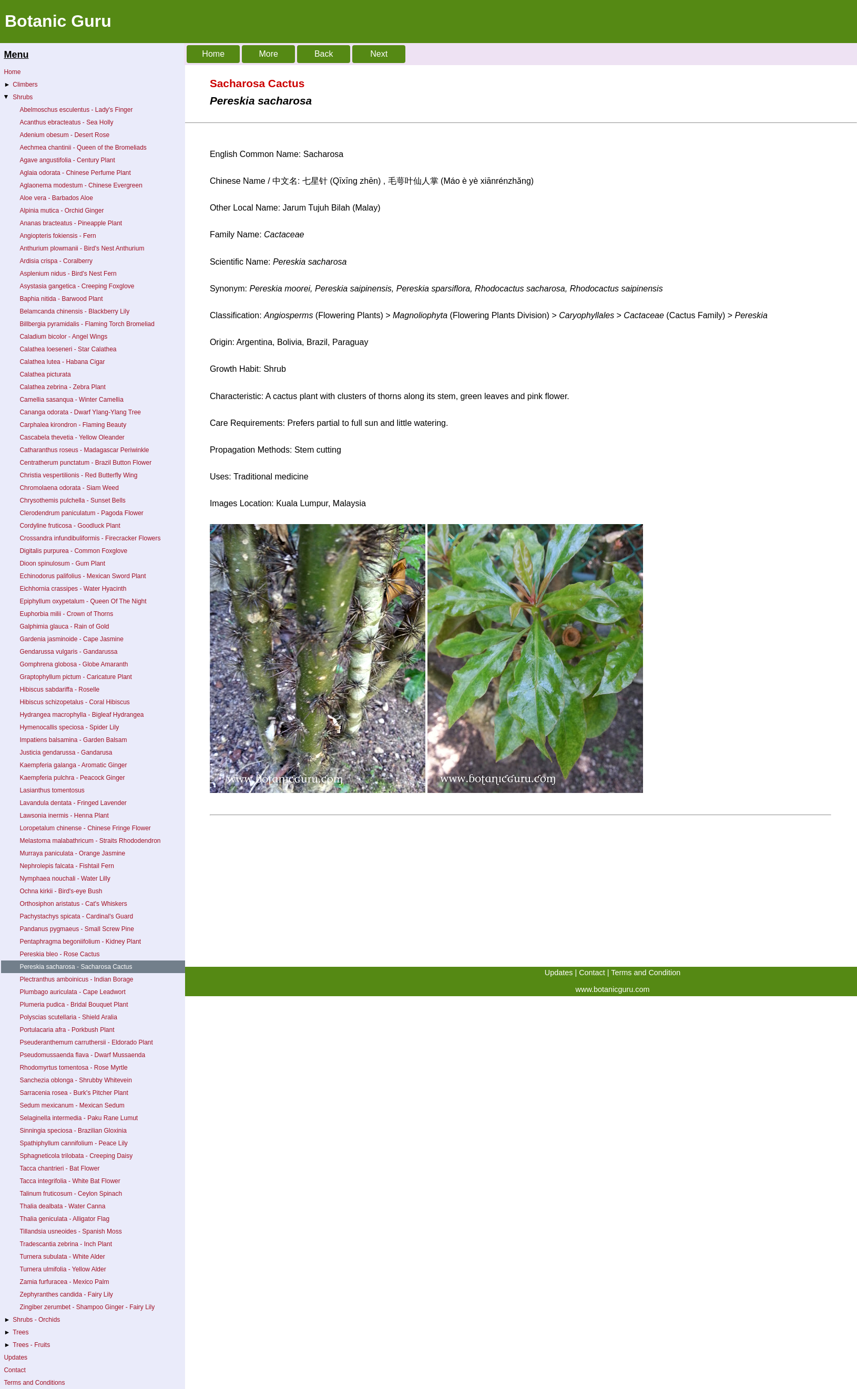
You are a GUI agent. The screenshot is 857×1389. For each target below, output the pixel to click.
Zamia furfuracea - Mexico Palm (64, 1282)
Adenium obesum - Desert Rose (64, 135)
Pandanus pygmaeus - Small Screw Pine (76, 929)
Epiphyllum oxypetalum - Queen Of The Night (82, 601)
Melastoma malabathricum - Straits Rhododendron (89, 840)
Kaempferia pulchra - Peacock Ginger (72, 777)
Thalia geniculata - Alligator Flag (64, 1219)
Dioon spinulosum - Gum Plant (62, 563)
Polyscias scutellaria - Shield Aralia (68, 1017)
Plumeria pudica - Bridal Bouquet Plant (73, 1004)
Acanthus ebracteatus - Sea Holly (66, 122)
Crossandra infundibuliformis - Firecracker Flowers (89, 538)
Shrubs (18, 97)
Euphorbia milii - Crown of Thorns (66, 614)
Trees (16, 1332)
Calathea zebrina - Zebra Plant (62, 387)
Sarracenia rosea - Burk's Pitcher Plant (73, 1092)
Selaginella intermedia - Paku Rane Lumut (78, 1118)
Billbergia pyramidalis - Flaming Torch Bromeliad (87, 324)
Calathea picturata (44, 374)
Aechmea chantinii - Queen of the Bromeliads (82, 147)
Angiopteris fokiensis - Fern (57, 235)
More (268, 53)
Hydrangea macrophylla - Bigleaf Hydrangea (81, 714)
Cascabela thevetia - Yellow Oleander (71, 437)
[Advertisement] (428, 893)
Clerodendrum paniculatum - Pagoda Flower (81, 513)
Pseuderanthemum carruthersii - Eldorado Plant (85, 1042)
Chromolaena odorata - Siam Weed (69, 488)
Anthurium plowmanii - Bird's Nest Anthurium (81, 248)
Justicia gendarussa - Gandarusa (65, 752)
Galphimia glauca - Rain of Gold (64, 626)
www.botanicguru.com (613, 989)
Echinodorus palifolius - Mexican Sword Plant (82, 576)
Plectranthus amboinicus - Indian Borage (76, 979)
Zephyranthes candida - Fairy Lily (66, 1294)
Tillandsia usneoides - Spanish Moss (70, 1231)
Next (378, 53)
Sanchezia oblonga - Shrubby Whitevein (75, 1080)
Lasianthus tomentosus (51, 790)
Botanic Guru (58, 21)
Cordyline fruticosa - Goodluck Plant (69, 525)
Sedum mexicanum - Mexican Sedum (71, 1105)
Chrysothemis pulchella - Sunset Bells (72, 500)
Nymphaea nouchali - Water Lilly (64, 878)
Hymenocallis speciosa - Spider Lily (69, 727)
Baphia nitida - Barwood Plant (61, 298)
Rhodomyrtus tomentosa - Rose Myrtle (73, 1067)
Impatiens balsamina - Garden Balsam (73, 740)
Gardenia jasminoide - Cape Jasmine (71, 639)
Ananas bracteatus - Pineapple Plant (70, 223)
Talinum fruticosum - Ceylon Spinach (70, 1193)
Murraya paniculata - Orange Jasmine (72, 853)
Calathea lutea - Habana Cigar (62, 361)
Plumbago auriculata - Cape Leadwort (72, 992)
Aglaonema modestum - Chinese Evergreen (80, 185)
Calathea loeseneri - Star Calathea (67, 349)
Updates (15, 1357)
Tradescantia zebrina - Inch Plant (65, 1244)
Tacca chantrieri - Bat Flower (59, 1168)
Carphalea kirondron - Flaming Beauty (72, 425)
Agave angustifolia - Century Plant (67, 160)
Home (12, 72)
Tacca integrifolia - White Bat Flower (69, 1181)
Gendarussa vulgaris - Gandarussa (68, 651)
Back (323, 53)
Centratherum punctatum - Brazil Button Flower (85, 462)
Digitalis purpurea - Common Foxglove (73, 551)
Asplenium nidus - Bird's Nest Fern (67, 273)
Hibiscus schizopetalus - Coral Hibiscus (74, 702)
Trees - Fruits (27, 1345)
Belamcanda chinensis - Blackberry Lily (74, 311)
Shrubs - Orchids (32, 1319)
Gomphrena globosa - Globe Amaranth (73, 664)
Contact (14, 1370)
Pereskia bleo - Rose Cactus (59, 954)
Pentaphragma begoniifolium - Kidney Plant (80, 941)
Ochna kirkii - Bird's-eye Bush (60, 891)
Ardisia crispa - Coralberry (56, 261)
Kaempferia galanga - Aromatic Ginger (73, 765)
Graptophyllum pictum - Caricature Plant (75, 677)
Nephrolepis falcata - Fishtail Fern (66, 866)
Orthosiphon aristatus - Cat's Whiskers (73, 903)
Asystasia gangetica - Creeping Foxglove (76, 286)
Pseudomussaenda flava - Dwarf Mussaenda (82, 1055)
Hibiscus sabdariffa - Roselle (59, 689)
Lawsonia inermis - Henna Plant (63, 815)
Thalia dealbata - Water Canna (62, 1206)
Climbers (20, 84)
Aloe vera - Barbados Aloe (56, 198)
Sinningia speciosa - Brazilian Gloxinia (72, 1130)
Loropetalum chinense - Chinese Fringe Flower (84, 828)
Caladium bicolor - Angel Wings (63, 336)
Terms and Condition (645, 972)
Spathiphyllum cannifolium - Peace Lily (73, 1143)
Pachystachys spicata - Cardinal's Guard (76, 916)
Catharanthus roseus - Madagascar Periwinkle (84, 450)
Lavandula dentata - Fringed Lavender (72, 803)
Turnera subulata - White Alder (62, 1256)
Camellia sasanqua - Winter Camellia (71, 399)
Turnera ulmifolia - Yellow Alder (62, 1269)
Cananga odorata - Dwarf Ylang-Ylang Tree (80, 412)
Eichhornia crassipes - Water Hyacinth (72, 588)
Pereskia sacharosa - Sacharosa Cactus (75, 966)
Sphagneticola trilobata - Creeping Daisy (75, 1156)
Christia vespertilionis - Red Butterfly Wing (78, 475)
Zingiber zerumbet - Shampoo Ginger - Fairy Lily (87, 1307)
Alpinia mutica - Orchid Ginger (61, 210)
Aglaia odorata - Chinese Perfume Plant (74, 172)
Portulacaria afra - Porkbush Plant (66, 1029)
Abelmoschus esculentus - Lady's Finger (75, 109)
